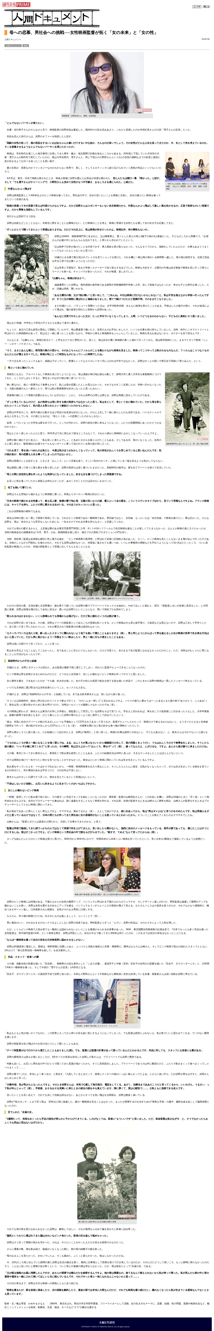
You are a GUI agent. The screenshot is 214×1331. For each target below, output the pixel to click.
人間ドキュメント (13, 46)
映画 (25, 46)
